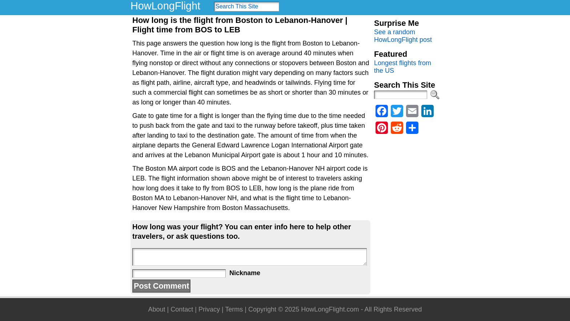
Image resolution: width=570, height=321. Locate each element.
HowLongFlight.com (330, 309)
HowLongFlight (165, 6)
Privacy (209, 309)
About (156, 309)
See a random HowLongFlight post (403, 35)
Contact (181, 309)
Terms (234, 309)
